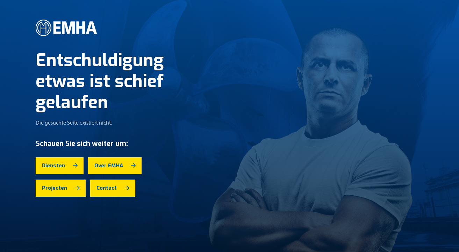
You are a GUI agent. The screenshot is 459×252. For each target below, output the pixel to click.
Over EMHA (108, 165)
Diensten (53, 165)
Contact (106, 187)
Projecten (54, 187)
